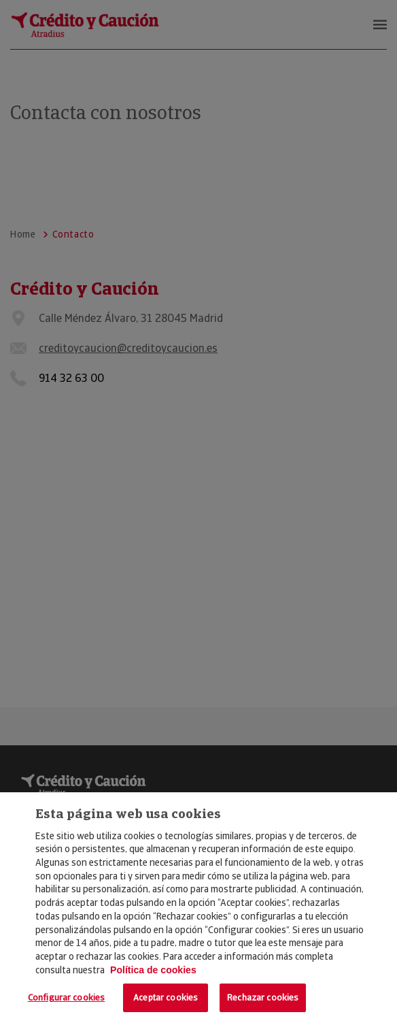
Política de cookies (153, 969)
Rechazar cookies (262, 997)
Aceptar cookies (165, 997)
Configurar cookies (66, 997)
